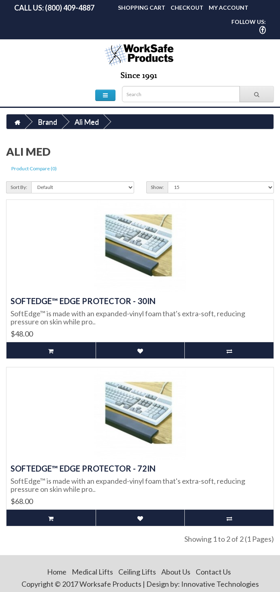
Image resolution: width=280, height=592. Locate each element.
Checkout (187, 7)
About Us (175, 571)
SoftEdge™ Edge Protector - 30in (83, 301)
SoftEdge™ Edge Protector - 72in (83, 468)
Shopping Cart (141, 7)
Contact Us (213, 571)
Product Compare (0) (34, 168)
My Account (228, 7)
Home (56, 571)
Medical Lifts (92, 571)
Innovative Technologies (220, 583)
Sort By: (19, 187)
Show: (157, 187)
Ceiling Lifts (137, 571)
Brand (47, 121)
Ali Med (87, 121)
